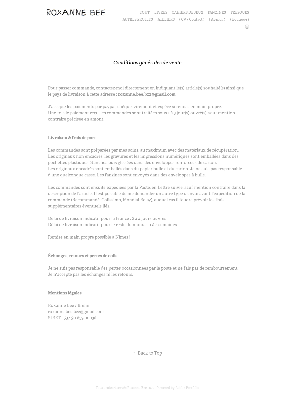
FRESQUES (240, 12)
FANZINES (217, 12)
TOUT (145, 12)
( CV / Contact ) (192, 19)
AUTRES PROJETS (138, 19)
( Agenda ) (217, 19)
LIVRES (160, 12)
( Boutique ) (239, 19)
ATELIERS (166, 19)
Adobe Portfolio (187, 388)
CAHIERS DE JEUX (187, 12)
